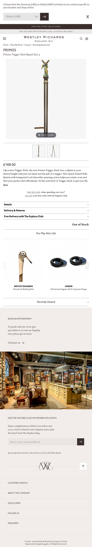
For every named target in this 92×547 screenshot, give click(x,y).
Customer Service (18, 483)
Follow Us (13, 513)
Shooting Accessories (41, 45)
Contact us (14, 342)
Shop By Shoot (16, 45)
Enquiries (13, 523)
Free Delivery (34, 192)
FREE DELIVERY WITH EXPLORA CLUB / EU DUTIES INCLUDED (46, 31)
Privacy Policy (41, 453)
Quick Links (14, 503)
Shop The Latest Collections (46, 26)
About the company (19, 493)
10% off (29, 196)
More (5, 185)
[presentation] (4, 266)
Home (5, 45)
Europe (28, 45)
